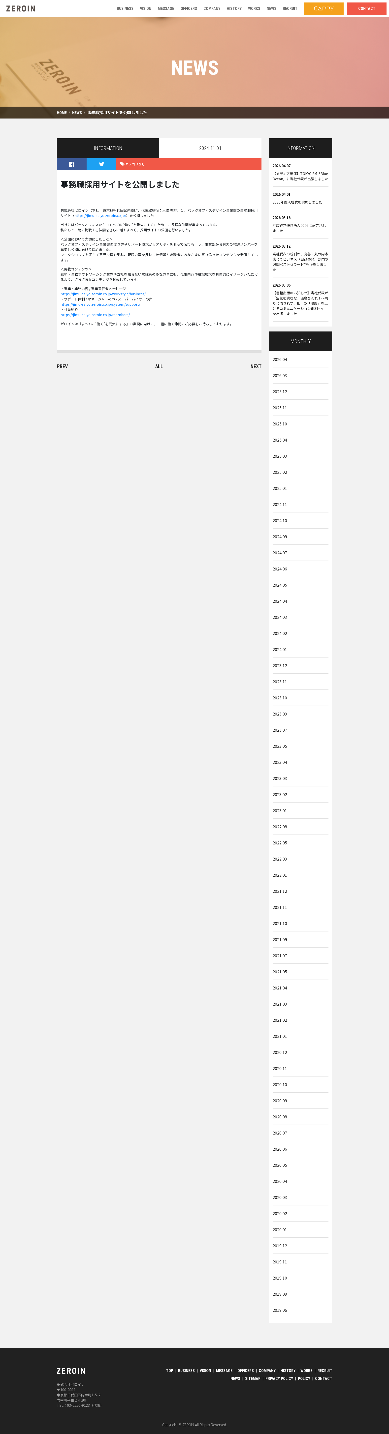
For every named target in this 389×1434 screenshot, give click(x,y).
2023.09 (280, 714)
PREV (62, 366)
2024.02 (280, 633)
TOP (169, 1370)
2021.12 (280, 891)
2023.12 (280, 665)
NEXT (256, 366)
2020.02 (280, 1213)
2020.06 (280, 1149)
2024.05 (280, 585)
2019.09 (280, 1294)
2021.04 (280, 988)
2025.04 (280, 440)
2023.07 (280, 730)
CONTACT (323, 1378)
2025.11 (280, 408)
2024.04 (280, 601)
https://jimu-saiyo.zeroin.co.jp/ (100, 215)
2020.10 (280, 1084)
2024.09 (280, 536)
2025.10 (280, 424)
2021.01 (280, 1036)
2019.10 (280, 1278)
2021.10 (280, 923)
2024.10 (280, 520)
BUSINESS (186, 1370)
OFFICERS (245, 1370)
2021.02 (280, 1020)
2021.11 (280, 907)
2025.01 (280, 488)
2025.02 (280, 472)
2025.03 (280, 456)
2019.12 (280, 1246)
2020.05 (280, 1165)
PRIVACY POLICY (279, 1378)
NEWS (77, 112)
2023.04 (280, 762)
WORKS (306, 1370)
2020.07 (280, 1133)
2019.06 (280, 1310)
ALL (159, 366)
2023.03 (280, 778)
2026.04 (280, 359)
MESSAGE (224, 1370)
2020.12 (280, 1052)
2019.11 (280, 1262)
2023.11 (280, 682)
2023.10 (280, 698)
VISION (205, 1370)
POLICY (304, 1378)
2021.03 (280, 1004)
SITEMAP (252, 1378)
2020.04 (280, 1181)
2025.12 (280, 391)
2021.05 (280, 972)
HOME (62, 112)
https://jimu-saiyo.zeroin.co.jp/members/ (95, 314)
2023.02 (280, 794)
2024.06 (280, 569)
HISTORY (288, 1370)
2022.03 (280, 859)
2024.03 (280, 617)
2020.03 (280, 1197)
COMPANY (267, 1370)
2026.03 (280, 375)
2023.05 (280, 746)
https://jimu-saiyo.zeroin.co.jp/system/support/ (100, 304)
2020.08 (280, 1117)
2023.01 (280, 810)
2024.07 (280, 553)
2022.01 (280, 875)
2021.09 (280, 939)
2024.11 (280, 504)
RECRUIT (325, 1370)
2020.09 (280, 1101)
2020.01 (280, 1229)
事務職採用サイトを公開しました (117, 112)
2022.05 (280, 843)
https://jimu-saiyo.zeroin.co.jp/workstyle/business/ (103, 293)
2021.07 (280, 955)
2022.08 (280, 827)
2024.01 (280, 649)
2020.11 (280, 1068)
